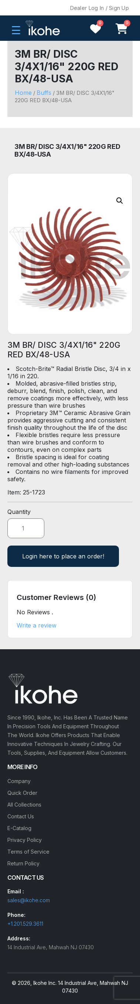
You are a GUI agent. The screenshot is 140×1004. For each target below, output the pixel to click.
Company (19, 781)
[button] (119, 200)
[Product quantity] (25, 528)
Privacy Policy (24, 840)
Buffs (44, 92)
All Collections (24, 804)
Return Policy (23, 863)
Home (23, 92)
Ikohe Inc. (45, 983)
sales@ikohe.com (28, 900)
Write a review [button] (37, 625)
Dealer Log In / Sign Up (99, 8)
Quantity (19, 511)
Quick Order (22, 793)
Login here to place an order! (63, 556)
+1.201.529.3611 (25, 924)
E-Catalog (19, 828)
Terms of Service (28, 851)
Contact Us (20, 816)
